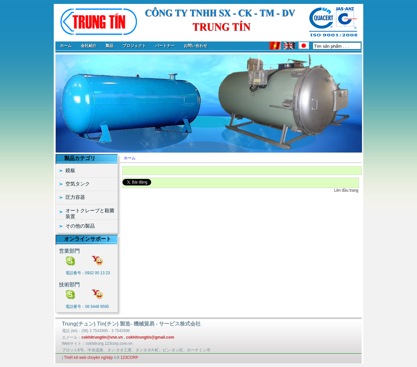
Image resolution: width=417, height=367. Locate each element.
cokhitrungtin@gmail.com (150, 337)
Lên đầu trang (346, 190)
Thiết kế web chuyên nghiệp (88, 357)
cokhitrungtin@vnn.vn (102, 337)
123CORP (129, 357)
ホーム (130, 158)
